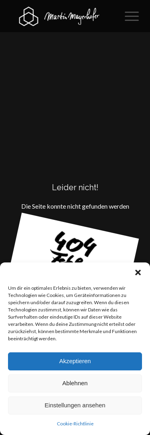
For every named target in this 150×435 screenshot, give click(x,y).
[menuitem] (128, 16)
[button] (138, 272)
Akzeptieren (75, 361)
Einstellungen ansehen (75, 405)
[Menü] (128, 16)
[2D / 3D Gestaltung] (62, 16)
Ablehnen (75, 383)
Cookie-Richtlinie (75, 424)
